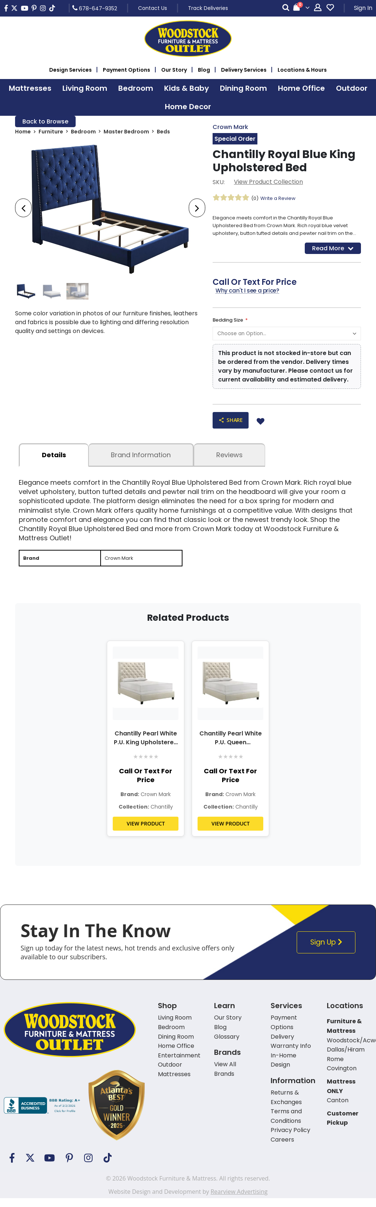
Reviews (229, 462)
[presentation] (23, 209)
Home (23, 133)
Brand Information (141, 462)
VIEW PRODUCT (146, 832)
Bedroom (83, 133)
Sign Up (327, 951)
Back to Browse (45, 122)
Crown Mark (230, 127)
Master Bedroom (126, 133)
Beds (163, 133)
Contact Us (152, 8)
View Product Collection (268, 183)
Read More (333, 253)
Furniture (51, 133)
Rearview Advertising (238, 1200)
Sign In (363, 8)
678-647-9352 (94, 8)
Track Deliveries (208, 8)
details (54, 462)
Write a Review (280, 199)
